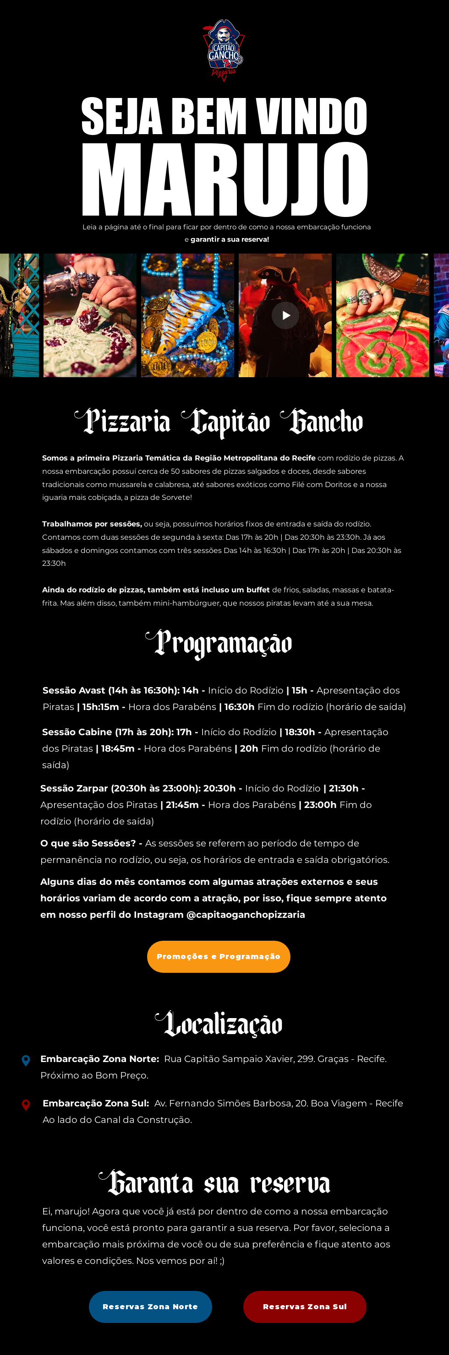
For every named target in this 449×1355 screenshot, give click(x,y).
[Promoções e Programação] (218, 957)
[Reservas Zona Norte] (150, 1307)
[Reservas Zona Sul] (305, 1307)
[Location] (26, 1061)
